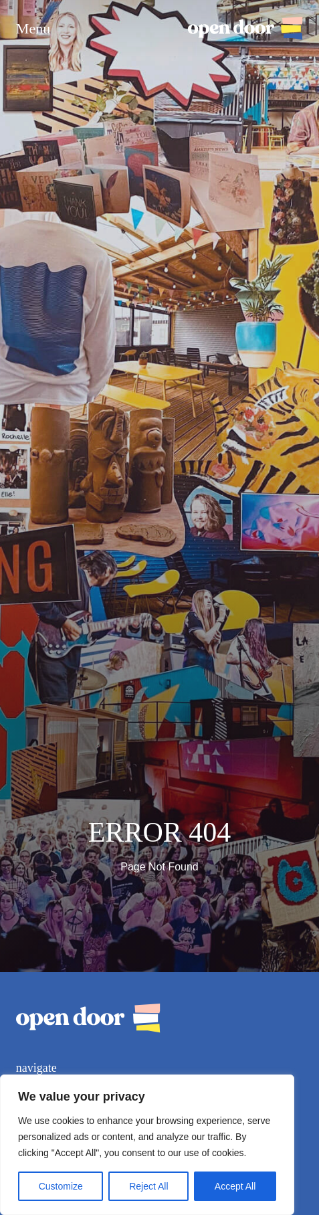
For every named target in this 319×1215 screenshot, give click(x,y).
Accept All (235, 1186)
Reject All (148, 1186)
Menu (33, 28)
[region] (147, 1144)
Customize (61, 1186)
